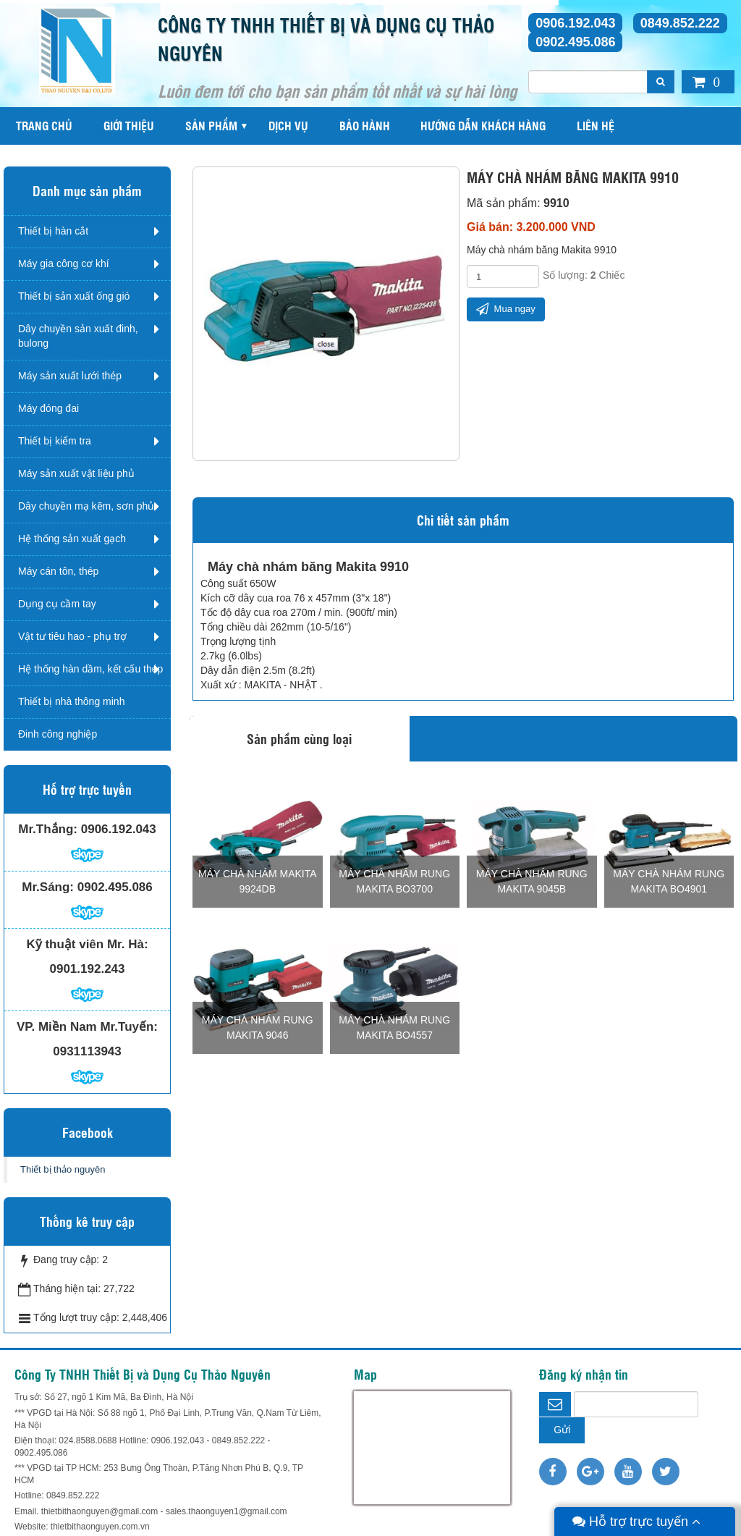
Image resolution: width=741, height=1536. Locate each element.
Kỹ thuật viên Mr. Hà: (87, 944)
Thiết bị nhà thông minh (71, 701)
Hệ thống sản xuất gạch (72, 538)
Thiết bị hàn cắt (53, 231)
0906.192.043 (575, 23)
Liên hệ (595, 125)
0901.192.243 (87, 969)
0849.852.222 (680, 23)
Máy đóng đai (48, 408)
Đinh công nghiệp (57, 734)
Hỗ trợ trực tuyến (636, 1521)
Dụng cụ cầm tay (57, 603)
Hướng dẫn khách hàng (483, 125)
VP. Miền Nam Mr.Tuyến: (87, 1027)
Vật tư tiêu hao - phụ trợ (72, 636)
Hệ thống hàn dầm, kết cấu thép (90, 669)
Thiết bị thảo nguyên (62, 1169)
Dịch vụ (288, 125)
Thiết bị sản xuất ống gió (74, 296)
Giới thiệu (128, 125)
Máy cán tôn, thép (58, 571)
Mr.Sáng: (48, 887)
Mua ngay (505, 309)
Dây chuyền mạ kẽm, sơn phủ (86, 506)
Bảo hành (364, 125)
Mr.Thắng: (47, 829)
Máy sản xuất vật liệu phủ (76, 473)
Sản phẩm (211, 125)
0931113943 (87, 1051)
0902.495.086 (575, 42)
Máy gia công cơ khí (63, 263)
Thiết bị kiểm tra (54, 441)
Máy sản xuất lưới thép (70, 375)
